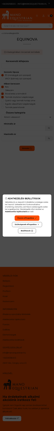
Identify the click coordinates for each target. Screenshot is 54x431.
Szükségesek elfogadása (27, 224)
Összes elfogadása (27, 218)
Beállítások (27, 231)
